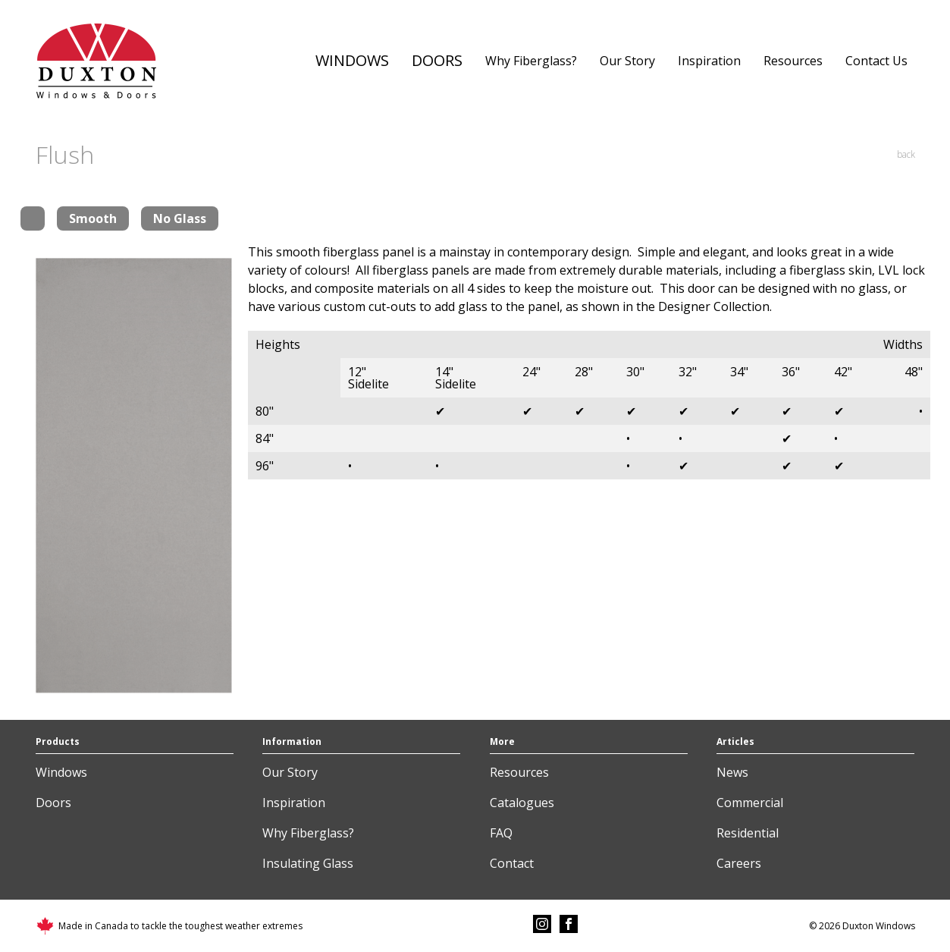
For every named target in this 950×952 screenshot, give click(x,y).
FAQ (501, 833)
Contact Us (876, 60)
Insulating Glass (307, 863)
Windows (352, 60)
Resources (793, 60)
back (906, 154)
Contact (512, 863)
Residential (747, 833)
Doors (437, 60)
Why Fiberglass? (531, 60)
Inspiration (709, 60)
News (732, 772)
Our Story (627, 60)
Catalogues (522, 802)
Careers (738, 863)
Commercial (749, 802)
